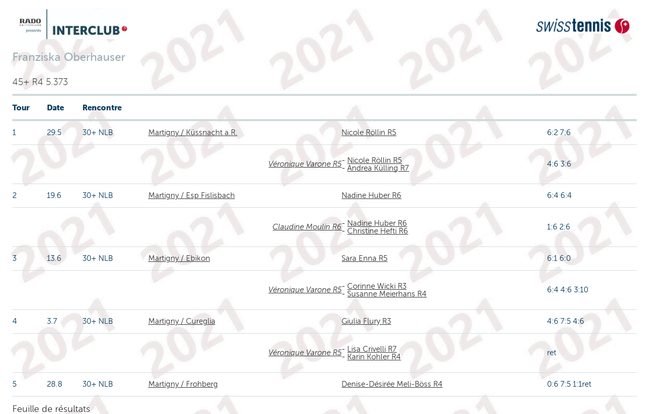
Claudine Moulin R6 (306, 227)
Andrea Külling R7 (378, 168)
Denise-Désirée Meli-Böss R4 (391, 384)
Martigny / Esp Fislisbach (191, 195)
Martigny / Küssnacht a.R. (192, 132)
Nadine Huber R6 (371, 195)
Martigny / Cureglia (181, 321)
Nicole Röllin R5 (368, 132)
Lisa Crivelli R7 (372, 349)
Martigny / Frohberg (183, 384)
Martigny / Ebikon (179, 258)
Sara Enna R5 (364, 258)
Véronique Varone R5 (304, 164)
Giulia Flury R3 (366, 321)
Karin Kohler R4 (374, 357)
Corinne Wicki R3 (376, 286)
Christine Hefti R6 (377, 231)
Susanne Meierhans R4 (386, 294)
